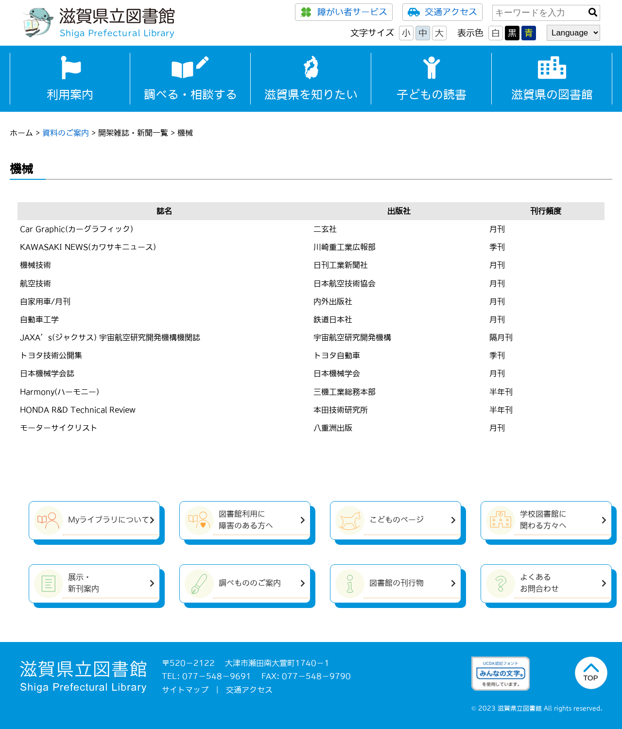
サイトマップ (185, 690)
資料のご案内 (65, 133)
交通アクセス (442, 12)
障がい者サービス (343, 12)
